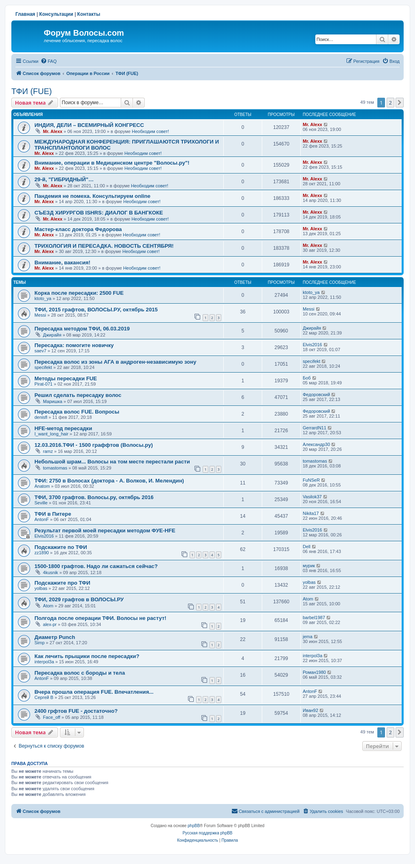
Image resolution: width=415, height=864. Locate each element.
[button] (400, 102)
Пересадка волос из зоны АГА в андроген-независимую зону (115, 362)
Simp (39, 642)
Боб (307, 377)
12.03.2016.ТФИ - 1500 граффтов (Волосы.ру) (93, 445)
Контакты (89, 14)
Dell (306, 546)
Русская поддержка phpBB (207, 833)
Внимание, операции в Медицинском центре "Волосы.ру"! (111, 163)
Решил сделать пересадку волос (77, 395)
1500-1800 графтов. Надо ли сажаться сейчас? (96, 566)
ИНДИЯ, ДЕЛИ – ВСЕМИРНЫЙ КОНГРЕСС (89, 125)
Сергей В (43, 697)
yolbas (40, 588)
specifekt (43, 367)
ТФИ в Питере (52, 514)
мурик (309, 565)
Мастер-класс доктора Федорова (78, 229)
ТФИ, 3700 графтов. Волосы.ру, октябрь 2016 (94, 497)
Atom (48, 605)
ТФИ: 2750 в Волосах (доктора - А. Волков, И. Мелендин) (109, 481)
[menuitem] (49, 61)
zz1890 (41, 552)
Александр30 (316, 444)
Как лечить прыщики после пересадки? (86, 656)
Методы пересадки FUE (65, 378)
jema (307, 636)
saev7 (40, 350)
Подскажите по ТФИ (60, 547)
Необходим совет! (150, 131)
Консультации (56, 14)
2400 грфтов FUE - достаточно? (76, 711)
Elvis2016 (312, 344)
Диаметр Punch (54, 637)
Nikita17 (311, 513)
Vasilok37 (312, 496)
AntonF (41, 519)
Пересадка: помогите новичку (74, 345)
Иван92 (310, 710)
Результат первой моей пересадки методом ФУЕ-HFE (104, 530)
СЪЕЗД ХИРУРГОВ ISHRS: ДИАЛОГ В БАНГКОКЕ (98, 213)
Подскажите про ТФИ (62, 583)
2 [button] (390, 102)
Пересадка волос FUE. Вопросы (76, 412)
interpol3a (44, 661)
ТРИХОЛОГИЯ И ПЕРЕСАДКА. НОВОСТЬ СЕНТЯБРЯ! (103, 246)
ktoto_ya (42, 298)
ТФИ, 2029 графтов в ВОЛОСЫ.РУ (79, 599)
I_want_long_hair (51, 433)
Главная (25, 14)
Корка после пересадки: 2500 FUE (79, 293)
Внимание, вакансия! (62, 262)
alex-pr (50, 624)
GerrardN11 (314, 427)
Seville (40, 502)
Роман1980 (314, 672)
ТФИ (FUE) (31, 91)
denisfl (40, 417)
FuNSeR (311, 480)
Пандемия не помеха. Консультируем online (92, 196)
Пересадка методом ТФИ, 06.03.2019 (82, 329)
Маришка (52, 401)
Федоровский (316, 394)
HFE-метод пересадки (63, 428)
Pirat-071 (43, 384)
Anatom (42, 486)
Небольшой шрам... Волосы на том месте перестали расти (112, 462)
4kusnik (50, 572)
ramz (48, 451)
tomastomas (55, 467)
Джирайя (52, 334)
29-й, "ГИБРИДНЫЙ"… (64, 179)
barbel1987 (314, 617)
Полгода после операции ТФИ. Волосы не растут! (100, 618)
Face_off (51, 717)
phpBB (194, 825)
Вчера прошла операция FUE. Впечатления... (94, 692)
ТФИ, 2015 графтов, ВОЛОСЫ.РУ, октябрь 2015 (96, 310)
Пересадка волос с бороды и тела (79, 673)
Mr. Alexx (52, 131)
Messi (40, 315)
